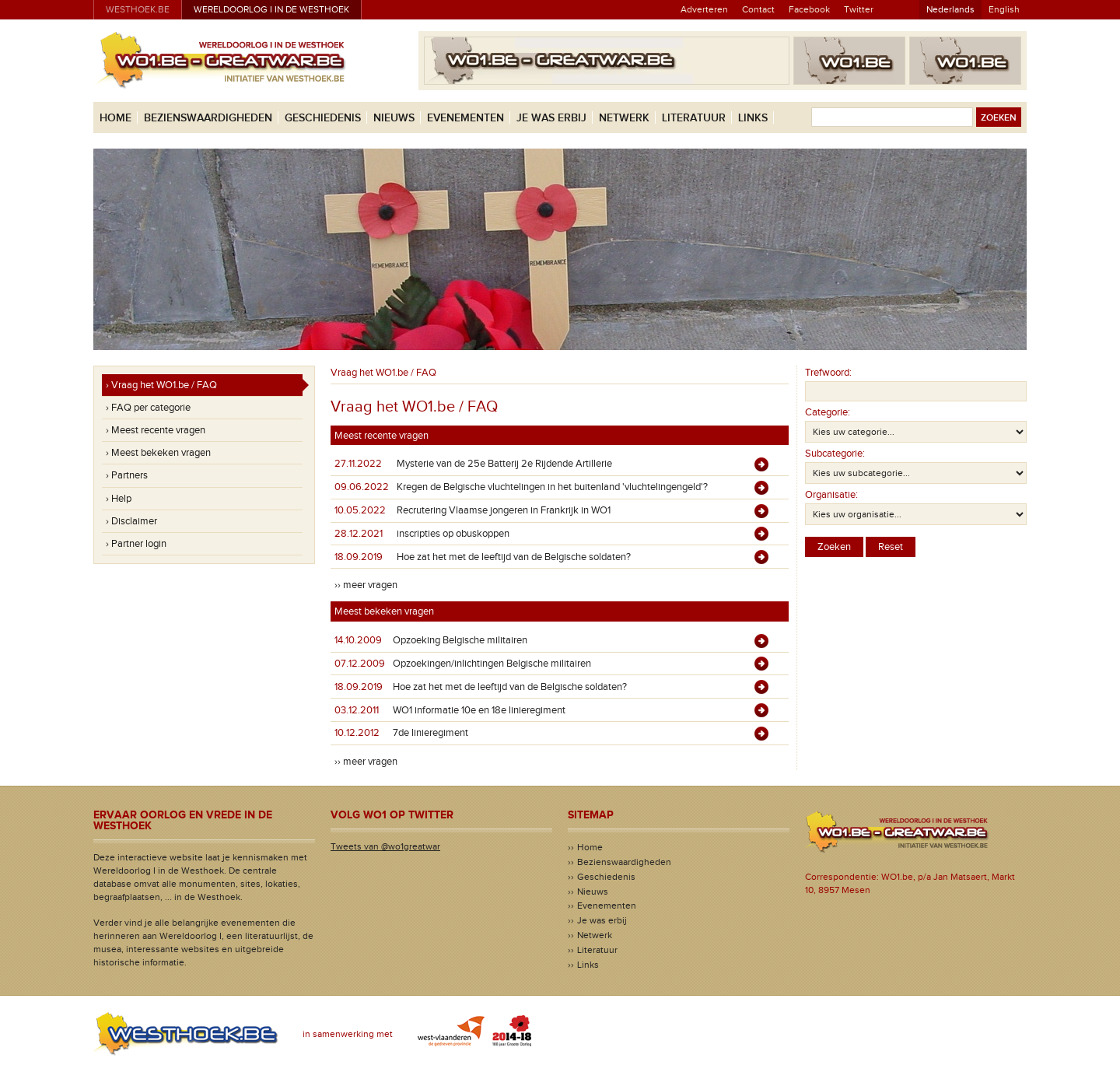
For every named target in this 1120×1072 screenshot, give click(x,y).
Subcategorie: (835, 453)
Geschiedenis (323, 117)
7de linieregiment (430, 733)
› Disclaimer (131, 521)
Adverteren (704, 9)
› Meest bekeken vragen (158, 453)
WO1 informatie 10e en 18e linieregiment (479, 710)
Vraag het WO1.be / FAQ (383, 372)
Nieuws (394, 117)
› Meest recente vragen (155, 430)
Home (115, 117)
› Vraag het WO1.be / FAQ (161, 385)
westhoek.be (138, 9)
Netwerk (624, 117)
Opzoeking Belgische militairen (460, 640)
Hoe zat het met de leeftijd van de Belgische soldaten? (514, 557)
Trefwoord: (828, 372)
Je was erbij (551, 117)
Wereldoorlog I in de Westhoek (271, 9)
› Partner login (136, 544)
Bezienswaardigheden (208, 117)
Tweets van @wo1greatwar (385, 846)
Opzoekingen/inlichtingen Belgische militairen (492, 663)
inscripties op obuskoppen (453, 533)
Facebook (809, 9)
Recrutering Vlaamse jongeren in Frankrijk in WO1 (504, 510)
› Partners (127, 475)
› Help (118, 498)
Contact (758, 9)
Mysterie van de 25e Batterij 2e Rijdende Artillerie (504, 463)
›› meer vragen (365, 585)
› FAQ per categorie (148, 407)
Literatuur (694, 117)
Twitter (858, 9)
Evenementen (465, 117)
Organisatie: (831, 495)
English (1004, 9)
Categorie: (827, 412)
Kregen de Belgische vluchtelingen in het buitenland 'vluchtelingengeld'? (552, 487)
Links (753, 117)
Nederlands (950, 9)
